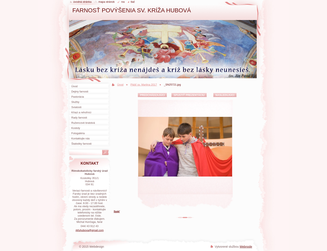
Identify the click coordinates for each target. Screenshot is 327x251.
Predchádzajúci (152, 95)
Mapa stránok (106, 1)
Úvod (120, 84)
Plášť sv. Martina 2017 (143, 84)
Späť (117, 211)
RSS (123, 1)
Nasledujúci (224, 95)
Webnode (246, 246)
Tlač (133, 1)
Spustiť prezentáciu (189, 95)
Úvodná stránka (82, 1)
